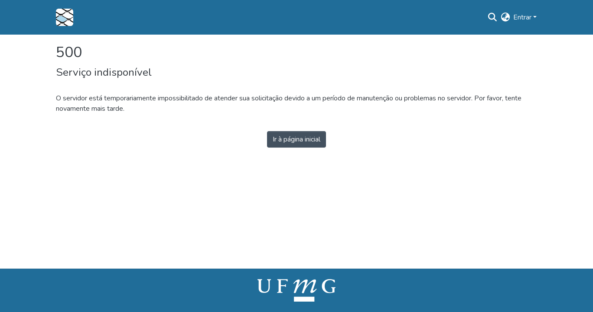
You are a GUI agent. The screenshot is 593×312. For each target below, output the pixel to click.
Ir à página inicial (296, 139)
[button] (64, 17)
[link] (296, 290)
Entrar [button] (523, 17)
